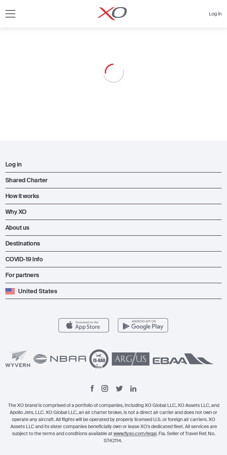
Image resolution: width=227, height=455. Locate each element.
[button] (113, 164)
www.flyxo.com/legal (135, 433)
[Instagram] (104, 388)
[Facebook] (92, 388)
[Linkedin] (133, 388)
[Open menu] (10, 13)
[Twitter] (119, 388)
